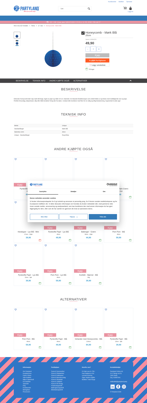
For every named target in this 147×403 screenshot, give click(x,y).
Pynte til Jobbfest (56, 381)
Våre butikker (27, 377)
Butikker (121, 1)
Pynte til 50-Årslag (57, 383)
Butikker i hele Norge (88, 379)
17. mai (40, 26)
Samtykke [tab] (43, 191)
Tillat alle (103, 217)
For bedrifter (27, 381)
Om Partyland (27, 371)
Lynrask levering (87, 375)
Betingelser (26, 390)
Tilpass (73, 217)
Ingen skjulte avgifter (88, 377)
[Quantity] (93, 49)
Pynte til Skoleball (57, 379)
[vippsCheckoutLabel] (97, 60)
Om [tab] (104, 191)
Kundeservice (27, 373)
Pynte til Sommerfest (57, 371)
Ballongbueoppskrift (57, 388)
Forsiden (25, 26)
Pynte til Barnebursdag (58, 377)
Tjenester (129, 1)
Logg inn (130, 11)
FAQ (24, 385)
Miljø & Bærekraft (28, 379)
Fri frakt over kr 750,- (88, 371)
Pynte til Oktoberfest (57, 373)
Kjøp (97, 55)
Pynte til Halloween (57, 375)
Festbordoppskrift (56, 385)
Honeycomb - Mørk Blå (53, 26)
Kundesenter (112, 1)
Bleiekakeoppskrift (57, 390)
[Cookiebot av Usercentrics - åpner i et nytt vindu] (108, 184)
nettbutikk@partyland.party (118, 381)
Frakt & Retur (27, 375)
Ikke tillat (44, 217)
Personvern (26, 392)
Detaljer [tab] (73, 191)
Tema (33, 26)
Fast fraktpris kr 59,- (88, 373)
